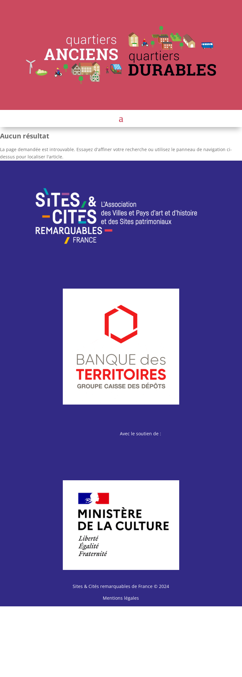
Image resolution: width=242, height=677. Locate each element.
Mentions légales (121, 598)
